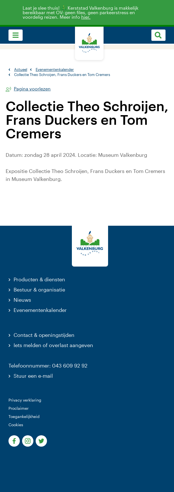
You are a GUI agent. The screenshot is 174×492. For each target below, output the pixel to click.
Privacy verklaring (24, 400)
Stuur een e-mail (33, 376)
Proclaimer (18, 408)
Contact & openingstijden (44, 335)
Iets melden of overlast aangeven (53, 345)
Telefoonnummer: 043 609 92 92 (47, 365)
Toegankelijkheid (24, 416)
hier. (88, 17)
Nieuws (22, 300)
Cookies (15, 424)
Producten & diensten (39, 279)
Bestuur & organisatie (39, 289)
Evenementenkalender (40, 310)
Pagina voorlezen (32, 88)
